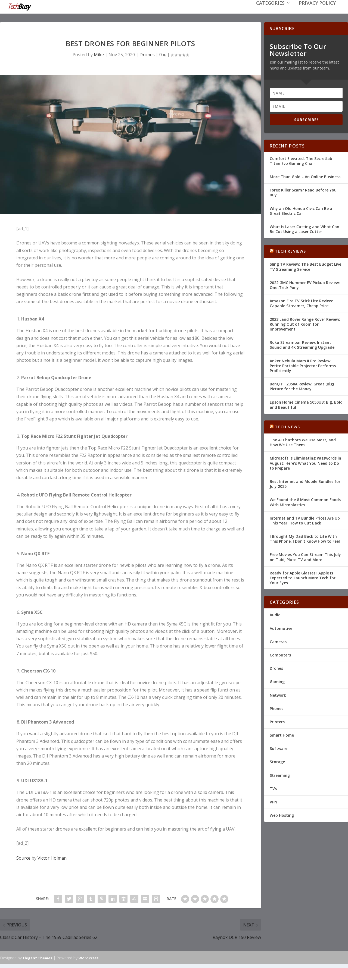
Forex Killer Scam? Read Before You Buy (303, 192)
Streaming (280, 774)
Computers (280, 654)
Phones (276, 708)
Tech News (287, 426)
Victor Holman (52, 857)
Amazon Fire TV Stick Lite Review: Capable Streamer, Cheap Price (301, 303)
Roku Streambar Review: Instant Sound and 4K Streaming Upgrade (302, 344)
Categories (270, 11)
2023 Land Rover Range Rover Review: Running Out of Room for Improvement (305, 323)
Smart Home (282, 734)
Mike (99, 54)
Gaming (277, 681)
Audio (275, 614)
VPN (273, 801)
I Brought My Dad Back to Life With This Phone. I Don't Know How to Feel (305, 538)
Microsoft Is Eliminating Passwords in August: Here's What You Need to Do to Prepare (305, 462)
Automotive (281, 627)
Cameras (278, 641)
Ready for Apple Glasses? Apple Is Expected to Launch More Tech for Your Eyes (302, 577)
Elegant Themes (37, 957)
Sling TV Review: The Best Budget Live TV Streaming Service (305, 266)
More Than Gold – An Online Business (305, 176)
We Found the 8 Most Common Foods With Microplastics (305, 501)
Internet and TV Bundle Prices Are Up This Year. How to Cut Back (305, 520)
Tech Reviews (290, 250)
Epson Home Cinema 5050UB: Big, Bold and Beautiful (306, 404)
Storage (277, 761)
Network (278, 694)
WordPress (88, 957)
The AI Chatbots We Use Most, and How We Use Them (303, 442)
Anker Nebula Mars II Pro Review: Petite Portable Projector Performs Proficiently (303, 364)
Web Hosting (282, 814)
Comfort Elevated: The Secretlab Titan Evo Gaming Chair (301, 160)
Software (278, 747)
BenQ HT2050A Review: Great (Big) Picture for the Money (302, 386)
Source (23, 857)
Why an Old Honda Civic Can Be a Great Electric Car (301, 210)
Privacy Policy (317, 11)
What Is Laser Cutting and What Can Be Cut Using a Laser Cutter (304, 229)
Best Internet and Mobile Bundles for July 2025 (305, 483)
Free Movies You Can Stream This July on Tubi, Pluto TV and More (305, 556)
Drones (147, 54)
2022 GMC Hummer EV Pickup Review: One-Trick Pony (305, 284)
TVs (273, 788)
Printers (277, 721)
